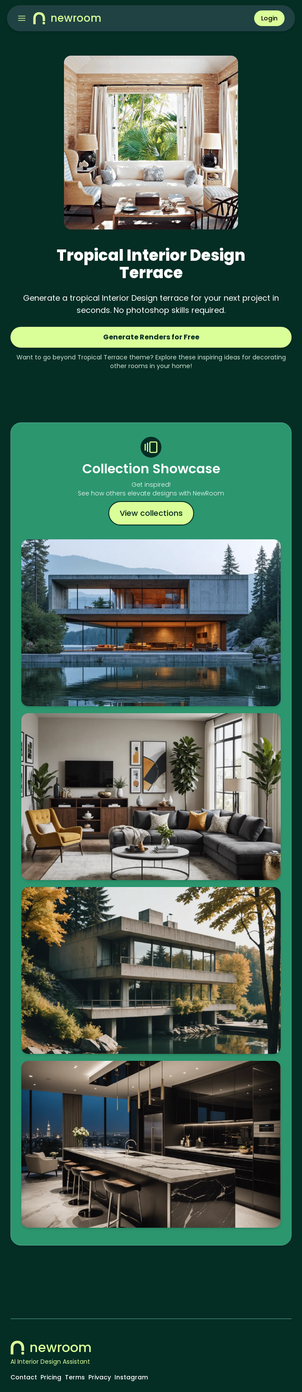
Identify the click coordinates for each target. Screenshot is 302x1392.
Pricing (50, 1377)
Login (269, 18)
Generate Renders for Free (151, 337)
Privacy (99, 1377)
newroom (51, 1347)
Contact (23, 1377)
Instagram (131, 1377)
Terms (75, 1377)
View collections (151, 513)
